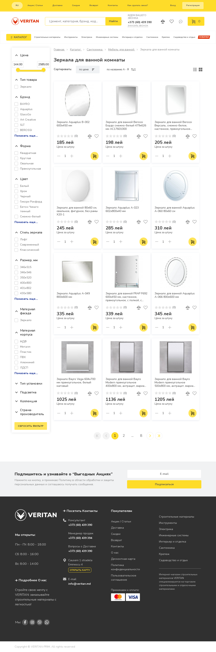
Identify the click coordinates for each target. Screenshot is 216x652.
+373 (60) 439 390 (140, 22)
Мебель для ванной (121, 49)
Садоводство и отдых (184, 37)
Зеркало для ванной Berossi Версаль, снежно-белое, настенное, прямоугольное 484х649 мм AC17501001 (173, 125)
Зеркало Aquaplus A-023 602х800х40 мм (122, 209)
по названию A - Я (121, 69)
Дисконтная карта (123, 559)
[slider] (18, 70)
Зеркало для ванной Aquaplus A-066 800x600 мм (175, 295)
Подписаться (164, 484)
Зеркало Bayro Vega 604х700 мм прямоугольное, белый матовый (76, 382)
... (132, 435)
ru (17, 5)
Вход (173, 5)
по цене (87, 69)
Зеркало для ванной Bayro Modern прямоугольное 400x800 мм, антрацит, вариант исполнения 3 (126, 382)
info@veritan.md (79, 584)
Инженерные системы (107, 37)
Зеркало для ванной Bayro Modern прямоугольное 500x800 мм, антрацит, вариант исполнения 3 (175, 382)
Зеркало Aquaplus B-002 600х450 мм (73, 123)
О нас (115, 553)
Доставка (57, 5)
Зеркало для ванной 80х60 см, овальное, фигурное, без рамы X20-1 (77, 211)
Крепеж (166, 37)
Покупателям (121, 511)
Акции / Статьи (35, 5)
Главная (59, 49)
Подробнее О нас (31, 580)
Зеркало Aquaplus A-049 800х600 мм (73, 295)
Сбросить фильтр (31, 426)
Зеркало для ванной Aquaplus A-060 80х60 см (175, 209)
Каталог (76, 49)
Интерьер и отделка (132, 37)
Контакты (113, 5)
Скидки (76, 5)
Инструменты (71, 37)
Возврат (94, 5)
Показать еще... (26, 135)
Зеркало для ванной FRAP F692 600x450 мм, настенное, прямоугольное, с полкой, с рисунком (126, 297)
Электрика (86, 37)
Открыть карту (80, 570)
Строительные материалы (47, 37)
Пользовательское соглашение (123, 578)
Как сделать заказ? (137, 5)
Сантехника (152, 37)
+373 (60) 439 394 (80, 538)
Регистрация (193, 5)
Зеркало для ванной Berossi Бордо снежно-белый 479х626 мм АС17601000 (126, 125)
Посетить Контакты (82, 511)
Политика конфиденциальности (125, 567)
